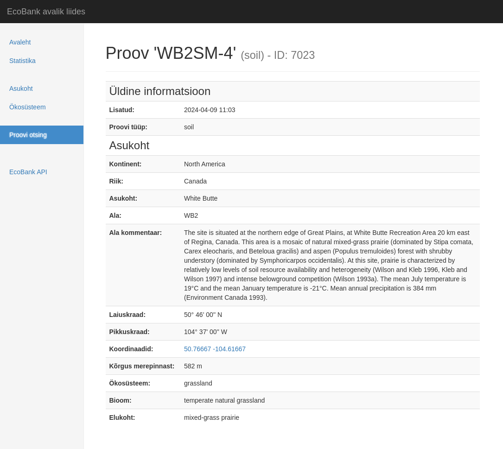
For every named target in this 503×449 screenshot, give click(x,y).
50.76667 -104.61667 (215, 349)
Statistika (22, 60)
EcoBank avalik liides (46, 11)
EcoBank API (28, 172)
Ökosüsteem (27, 107)
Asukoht (21, 88)
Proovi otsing (28, 135)
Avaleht (20, 42)
